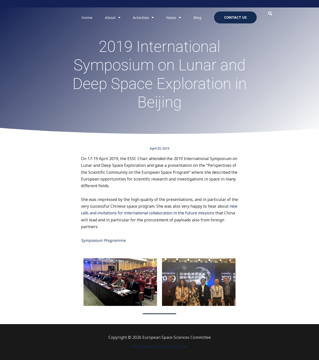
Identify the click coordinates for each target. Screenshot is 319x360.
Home (86, 17)
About (112, 17)
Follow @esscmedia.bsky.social (159, 346)
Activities (143, 17)
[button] (270, 13)
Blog (197, 17)
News (173, 17)
